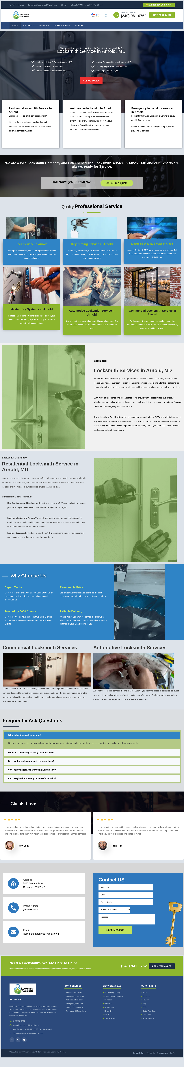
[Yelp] (24, 1047)
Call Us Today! (91, 84)
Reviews (146, 1008)
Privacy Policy (148, 1027)
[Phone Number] (13, 916)
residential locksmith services (107, 391)
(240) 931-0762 (17, 5)
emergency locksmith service (119, 410)
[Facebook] (12, 1047)
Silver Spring (109, 1016)
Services (44, 25)
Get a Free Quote (162, 15)
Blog (144, 1012)
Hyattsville (108, 1019)
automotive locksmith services (166, 391)
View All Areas (110, 1027)
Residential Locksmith (74, 1001)
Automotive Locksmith (74, 1008)
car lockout (127, 406)
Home (15, 25)
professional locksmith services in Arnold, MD (147, 382)
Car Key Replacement (74, 1016)
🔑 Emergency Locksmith (159, 5)
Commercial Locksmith (75, 1004)
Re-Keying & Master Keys (76, 1019)
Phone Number (31, 914)
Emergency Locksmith (74, 1012)
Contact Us (147, 1023)
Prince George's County (114, 1004)
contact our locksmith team (106, 434)
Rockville (108, 1012)
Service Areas (62, 25)
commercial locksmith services (134, 391)
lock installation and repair (149, 406)
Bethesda (108, 1008)
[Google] (18, 1047)
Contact (80, 25)
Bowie (107, 1023)
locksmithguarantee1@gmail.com (42, 5)
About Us (28, 25)
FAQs (145, 1016)
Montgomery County (112, 1001)
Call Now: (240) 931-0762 (71, 186)
